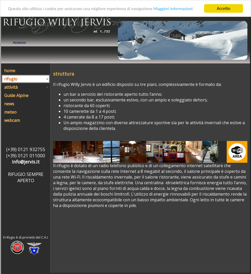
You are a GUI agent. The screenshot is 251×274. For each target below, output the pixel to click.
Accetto (223, 8)
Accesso (19, 42)
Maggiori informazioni (173, 8)
